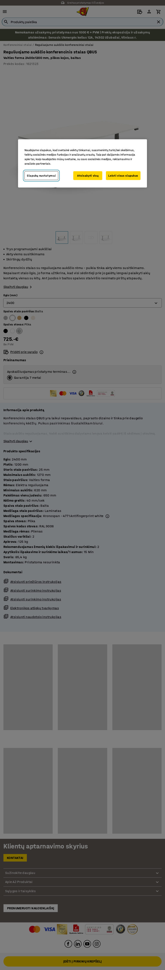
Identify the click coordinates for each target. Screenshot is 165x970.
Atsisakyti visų (88, 175)
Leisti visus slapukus (123, 175)
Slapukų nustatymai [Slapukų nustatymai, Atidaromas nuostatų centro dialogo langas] (41, 175)
